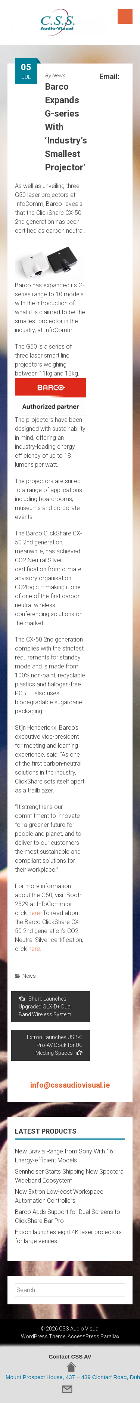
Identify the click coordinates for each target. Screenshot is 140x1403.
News (58, 75)
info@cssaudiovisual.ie (70, 1085)
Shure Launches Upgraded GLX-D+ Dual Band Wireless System (45, 1006)
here (34, 913)
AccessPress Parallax (93, 1336)
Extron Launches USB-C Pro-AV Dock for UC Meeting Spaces (55, 1045)
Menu (125, 16)
